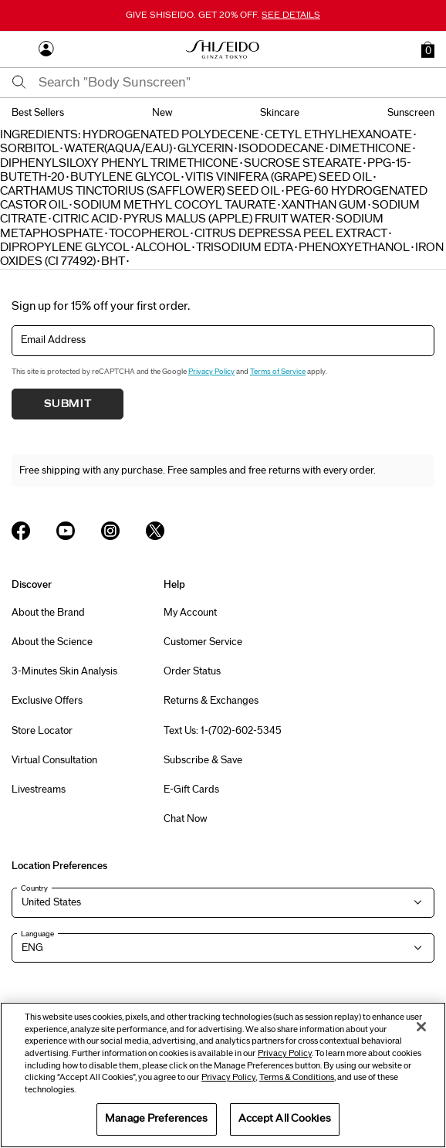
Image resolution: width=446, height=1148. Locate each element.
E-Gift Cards (191, 789)
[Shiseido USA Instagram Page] (110, 530)
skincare (279, 112)
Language (37, 934)
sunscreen (410, 112)
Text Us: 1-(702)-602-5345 (223, 730)
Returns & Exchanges (211, 700)
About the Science (52, 642)
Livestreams (39, 789)
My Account (190, 612)
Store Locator (42, 730)
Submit (68, 404)
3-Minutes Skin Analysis (64, 671)
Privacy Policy (211, 371)
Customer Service (203, 642)
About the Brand (48, 612)
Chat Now (186, 818)
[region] (223, 1075)
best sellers (38, 112)
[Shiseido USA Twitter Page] (155, 530)
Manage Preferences (156, 1118)
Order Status (192, 671)
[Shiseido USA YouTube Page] (65, 530)
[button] (427, 49)
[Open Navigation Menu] (19, 49)
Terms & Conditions (296, 1077)
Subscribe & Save (203, 760)
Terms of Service (278, 371)
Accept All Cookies (284, 1118)
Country (34, 888)
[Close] (421, 1027)
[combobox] (236, 82)
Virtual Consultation (54, 760)
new (162, 112)
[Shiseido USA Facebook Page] (21, 530)
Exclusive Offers (47, 700)
